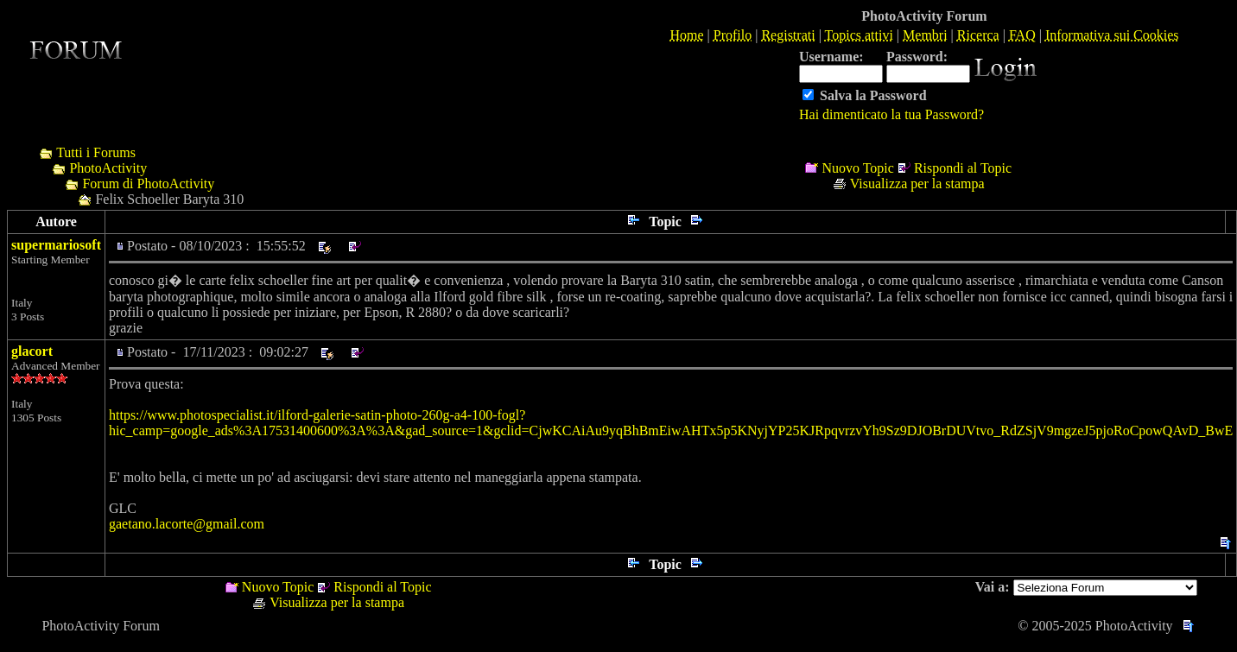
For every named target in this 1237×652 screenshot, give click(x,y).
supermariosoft (56, 244)
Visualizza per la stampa (917, 183)
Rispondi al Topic (963, 168)
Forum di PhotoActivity (148, 183)
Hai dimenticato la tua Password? (891, 114)
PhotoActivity (108, 168)
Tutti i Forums (96, 152)
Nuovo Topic (857, 168)
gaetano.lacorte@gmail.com (186, 523)
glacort (32, 351)
